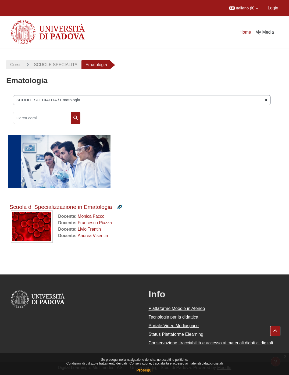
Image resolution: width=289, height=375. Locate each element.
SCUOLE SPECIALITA (55, 64)
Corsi (15, 64)
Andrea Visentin (93, 235)
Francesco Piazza (95, 222)
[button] (243, 8)
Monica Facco (91, 216)
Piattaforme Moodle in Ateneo (177, 308)
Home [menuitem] (245, 32)
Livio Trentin (89, 229)
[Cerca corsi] (42, 118)
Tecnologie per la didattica (173, 317)
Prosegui (145, 370)
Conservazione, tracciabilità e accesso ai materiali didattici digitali (176, 363)
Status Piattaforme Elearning (176, 334)
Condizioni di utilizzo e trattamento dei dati (97, 363)
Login (273, 8)
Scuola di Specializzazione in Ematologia (60, 207)
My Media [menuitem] (264, 32)
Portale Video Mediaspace (174, 325)
